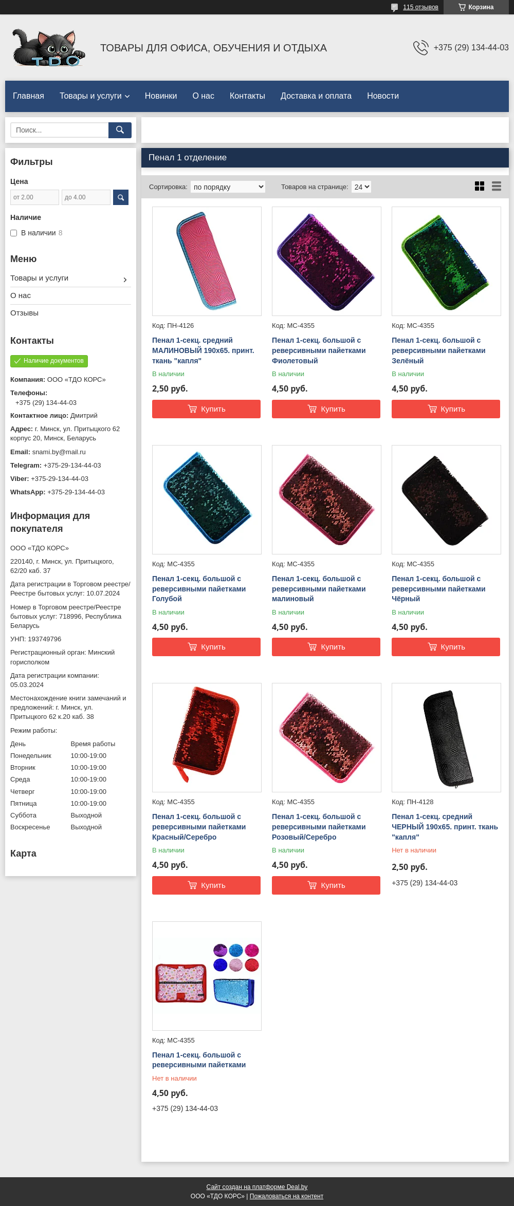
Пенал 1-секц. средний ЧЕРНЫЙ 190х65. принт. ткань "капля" (445, 826)
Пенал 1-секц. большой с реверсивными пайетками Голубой (199, 588)
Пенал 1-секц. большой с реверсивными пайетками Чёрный (438, 588)
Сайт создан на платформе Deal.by (257, 1187)
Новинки (161, 95)
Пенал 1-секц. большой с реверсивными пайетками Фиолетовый (318, 350)
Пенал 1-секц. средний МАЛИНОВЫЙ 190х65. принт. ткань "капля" (203, 350)
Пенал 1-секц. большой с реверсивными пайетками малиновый (318, 588)
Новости (383, 95)
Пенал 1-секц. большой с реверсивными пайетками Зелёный (438, 350)
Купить (213, 408)
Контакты (247, 95)
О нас (203, 95)
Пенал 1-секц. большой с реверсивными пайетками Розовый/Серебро (318, 826)
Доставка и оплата (316, 95)
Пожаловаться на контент (286, 1196)
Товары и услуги (91, 95)
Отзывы (24, 312)
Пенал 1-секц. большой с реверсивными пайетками (199, 1060)
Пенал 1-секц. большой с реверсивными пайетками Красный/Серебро (199, 826)
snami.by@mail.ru (59, 452)
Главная (28, 95)
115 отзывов (420, 7)
